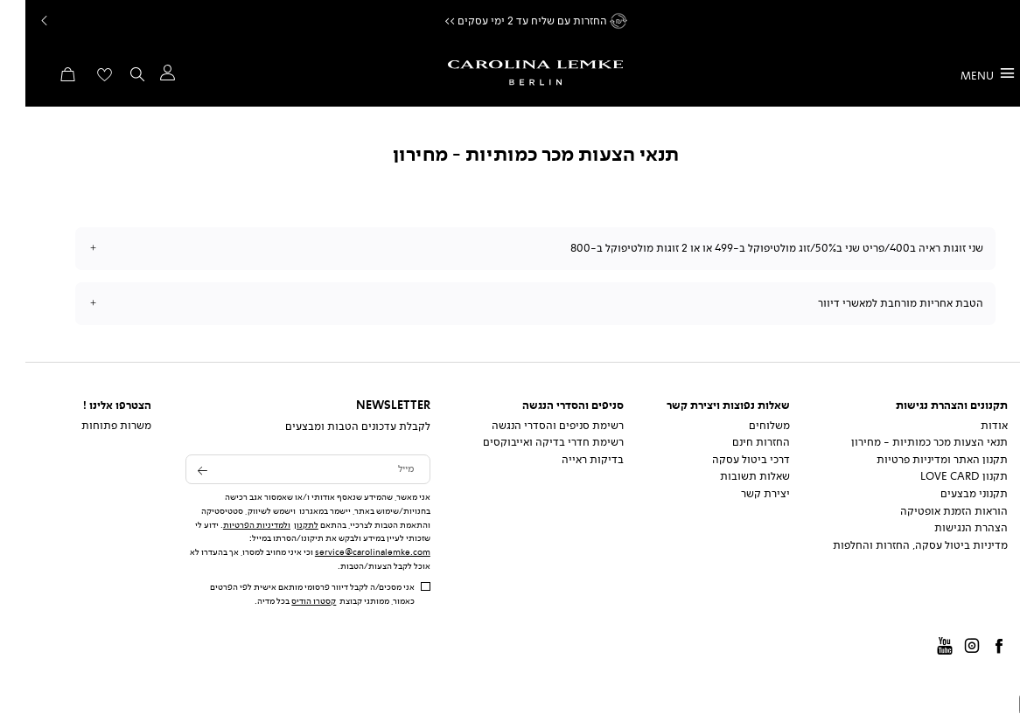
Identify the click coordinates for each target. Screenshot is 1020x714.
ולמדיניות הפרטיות (231, 524)
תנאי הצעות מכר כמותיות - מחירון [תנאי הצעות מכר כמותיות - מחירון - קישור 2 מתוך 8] (904, 442)
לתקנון (281, 524)
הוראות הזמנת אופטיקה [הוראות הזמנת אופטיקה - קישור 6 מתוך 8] (928, 511)
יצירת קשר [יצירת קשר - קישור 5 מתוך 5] (740, 494)
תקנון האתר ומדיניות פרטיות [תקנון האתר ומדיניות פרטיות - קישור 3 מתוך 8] (916, 460)
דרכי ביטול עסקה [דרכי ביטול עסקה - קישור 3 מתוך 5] (726, 460)
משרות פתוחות (91, 426)
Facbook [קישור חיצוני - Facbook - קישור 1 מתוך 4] (973, 648)
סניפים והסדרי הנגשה (547, 405)
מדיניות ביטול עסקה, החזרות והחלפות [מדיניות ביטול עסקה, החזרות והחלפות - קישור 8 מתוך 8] (894, 545)
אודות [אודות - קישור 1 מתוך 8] (968, 426)
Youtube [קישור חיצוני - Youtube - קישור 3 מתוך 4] (920, 648)
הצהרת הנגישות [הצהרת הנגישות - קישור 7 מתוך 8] (945, 528)
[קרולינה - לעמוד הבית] (510, 73)
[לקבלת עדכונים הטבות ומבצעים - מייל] (282, 469)
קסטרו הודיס (288, 601)
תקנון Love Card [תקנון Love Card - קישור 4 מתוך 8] (938, 476)
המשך (1001, 20)
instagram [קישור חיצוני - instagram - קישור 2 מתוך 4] (946, 648)
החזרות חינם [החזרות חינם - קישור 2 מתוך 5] (736, 442)
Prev (18, 20)
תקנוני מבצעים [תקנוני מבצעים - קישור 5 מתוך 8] (948, 494)
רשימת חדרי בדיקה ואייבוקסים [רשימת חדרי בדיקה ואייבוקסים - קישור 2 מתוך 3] (528, 442)
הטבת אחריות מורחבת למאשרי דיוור (875, 303)
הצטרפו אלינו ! (92, 405)
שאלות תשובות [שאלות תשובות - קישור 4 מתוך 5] (730, 476)
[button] (141, 77)
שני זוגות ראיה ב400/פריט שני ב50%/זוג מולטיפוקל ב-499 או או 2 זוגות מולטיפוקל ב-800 (751, 248)
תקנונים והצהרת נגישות (926, 405)
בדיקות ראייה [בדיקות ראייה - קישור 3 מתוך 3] (567, 460)
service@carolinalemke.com (347, 552)
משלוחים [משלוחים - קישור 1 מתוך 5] (744, 426)
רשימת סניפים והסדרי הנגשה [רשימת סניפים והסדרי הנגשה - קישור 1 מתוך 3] (532, 426)
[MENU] (962, 74)
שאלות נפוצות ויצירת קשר (703, 405)
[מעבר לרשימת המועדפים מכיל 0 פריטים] (79, 80)
